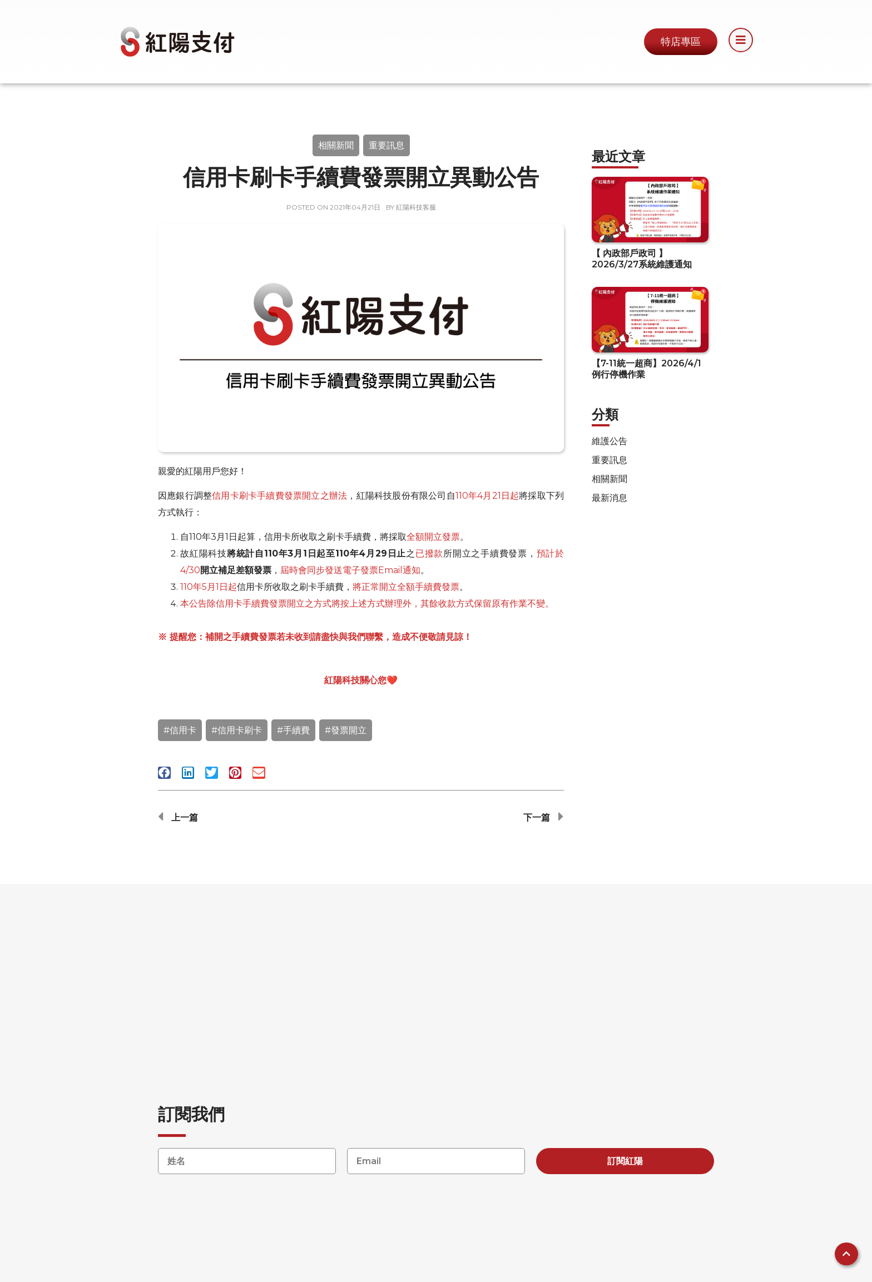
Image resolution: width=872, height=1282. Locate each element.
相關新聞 (336, 145)
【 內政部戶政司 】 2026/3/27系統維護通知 (642, 259)
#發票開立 (345, 730)
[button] (164, 773)
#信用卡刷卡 (236, 730)
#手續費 (293, 730)
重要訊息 (386, 145)
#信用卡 (180, 730)
